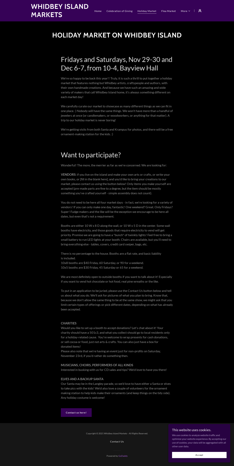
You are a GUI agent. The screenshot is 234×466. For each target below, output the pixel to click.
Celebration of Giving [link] (120, 10)
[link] (61, 16)
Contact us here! (76, 412)
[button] (185, 11)
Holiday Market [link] (147, 10)
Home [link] (98, 10)
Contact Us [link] (117, 441)
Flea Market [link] (168, 10)
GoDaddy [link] (123, 456)
